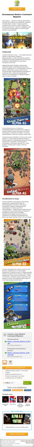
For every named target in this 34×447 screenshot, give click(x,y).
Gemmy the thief (5, 405)
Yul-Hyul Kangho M (27, 405)
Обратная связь (29, 442)
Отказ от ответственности (27, 441)
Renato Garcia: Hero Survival (20, 405)
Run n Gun (13, 404)
